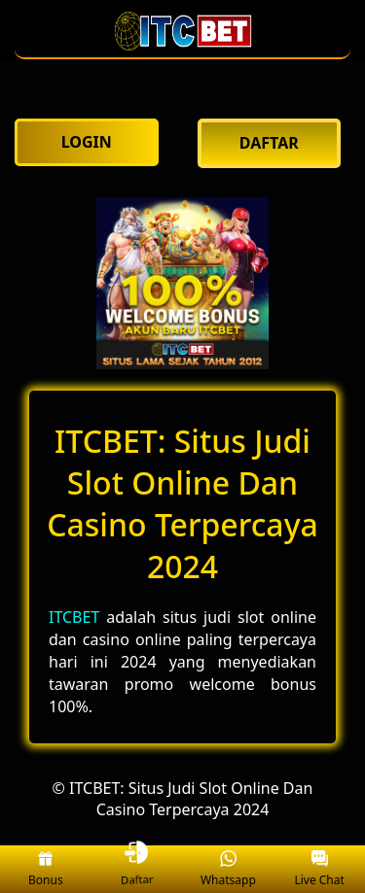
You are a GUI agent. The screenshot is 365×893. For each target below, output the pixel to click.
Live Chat (319, 869)
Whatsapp (228, 869)
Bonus (45, 869)
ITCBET (74, 617)
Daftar (138, 869)
